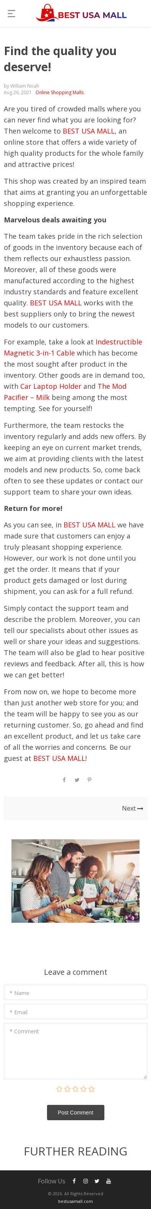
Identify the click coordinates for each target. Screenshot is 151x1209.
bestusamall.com (75, 1201)
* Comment (24, 1031)
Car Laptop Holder (50, 386)
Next (132, 808)
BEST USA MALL (89, 130)
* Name (19, 993)
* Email (19, 1012)
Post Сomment (75, 1112)
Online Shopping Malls (60, 92)
